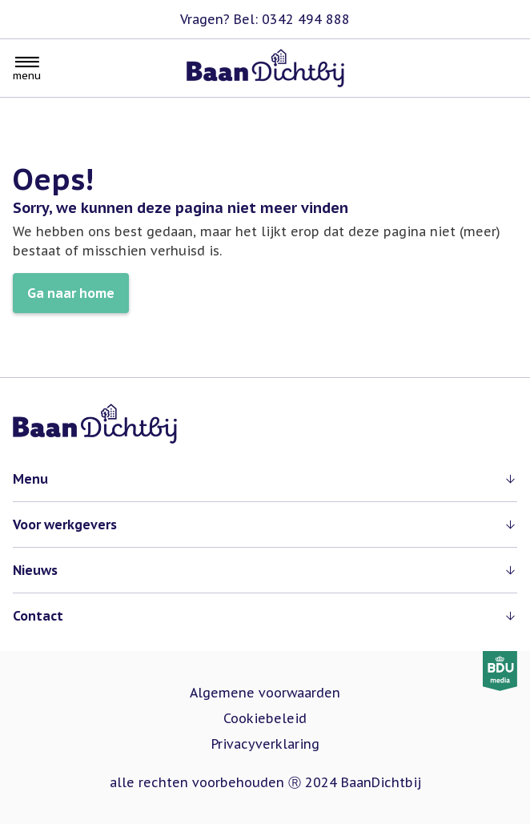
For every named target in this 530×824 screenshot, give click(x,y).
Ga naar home (70, 293)
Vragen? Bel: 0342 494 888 (265, 19)
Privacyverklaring (265, 744)
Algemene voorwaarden (265, 693)
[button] (265, 478)
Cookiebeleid (265, 718)
